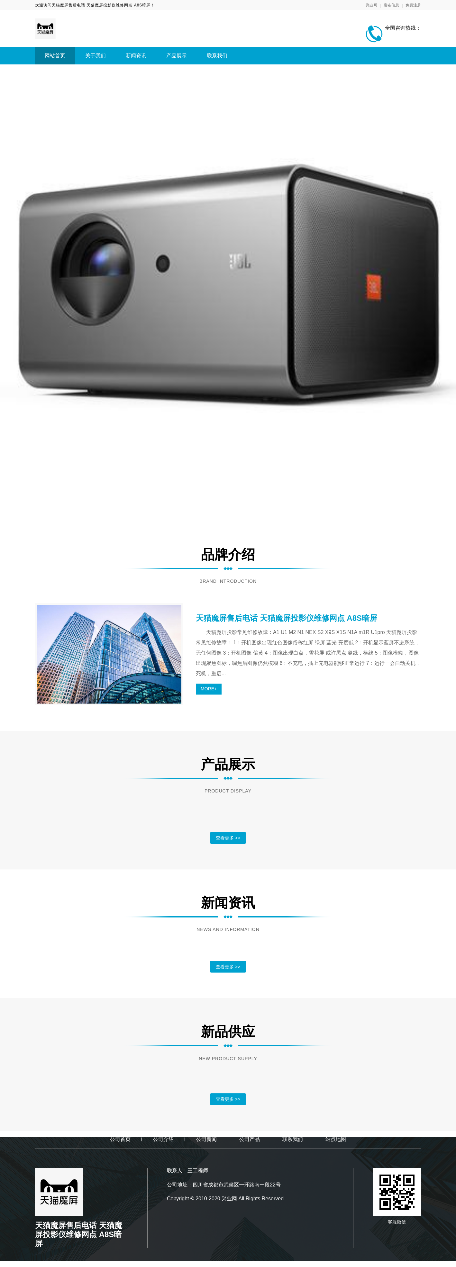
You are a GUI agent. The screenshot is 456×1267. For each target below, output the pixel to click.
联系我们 (217, 55)
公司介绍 (163, 1139)
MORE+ (209, 688)
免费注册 (413, 5)
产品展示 (176, 55)
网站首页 (55, 55)
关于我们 (95, 55)
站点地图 (335, 1139)
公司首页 (120, 1139)
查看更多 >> (228, 837)
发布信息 (391, 5)
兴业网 (371, 5)
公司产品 (249, 1139)
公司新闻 (206, 1139)
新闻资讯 (136, 55)
